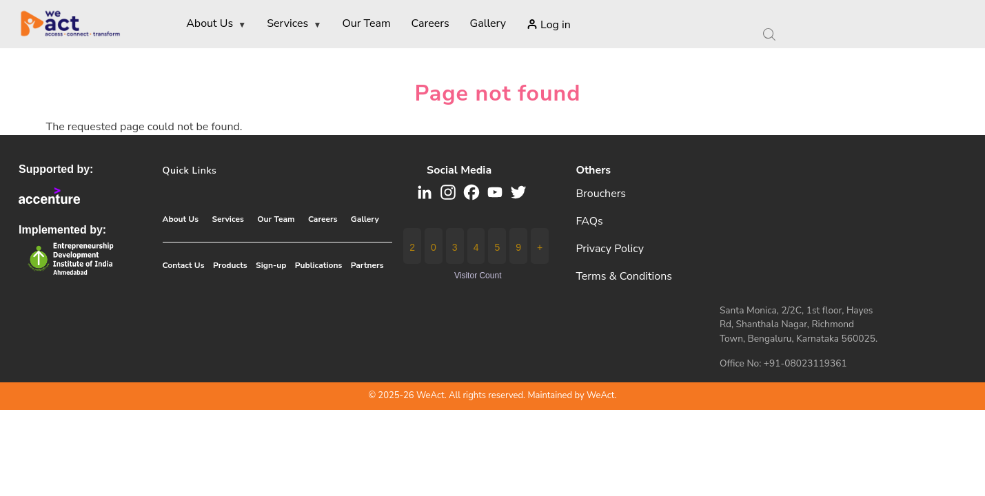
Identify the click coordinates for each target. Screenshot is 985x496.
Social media (459, 170)
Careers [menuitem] (430, 23)
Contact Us (184, 265)
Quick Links (190, 170)
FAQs (589, 221)
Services (227, 219)
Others (593, 170)
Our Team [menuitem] (366, 23)
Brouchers (601, 193)
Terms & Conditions (624, 276)
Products (230, 265)
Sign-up (271, 265)
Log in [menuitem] (555, 24)
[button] (471, 191)
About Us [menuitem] (216, 24)
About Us (181, 219)
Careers (323, 219)
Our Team (275, 219)
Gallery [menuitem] (488, 23)
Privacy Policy (610, 248)
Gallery (365, 219)
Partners (367, 265)
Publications (318, 265)
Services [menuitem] (294, 24)
